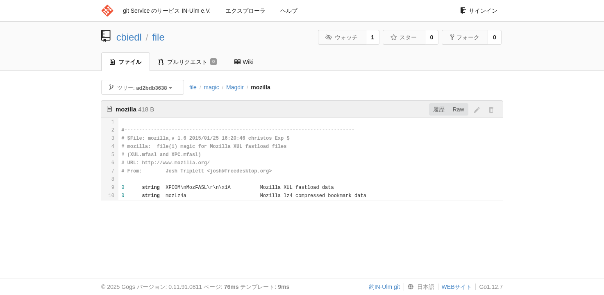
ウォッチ (341, 37)
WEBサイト (457, 287)
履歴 (439, 109)
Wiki (243, 62)
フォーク (464, 37)
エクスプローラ (245, 10)
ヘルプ (288, 10)
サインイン (478, 10)
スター (403, 37)
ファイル (125, 62)
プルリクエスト (188, 62)
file (158, 37)
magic (211, 87)
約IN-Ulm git (384, 287)
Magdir (235, 87)
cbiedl (129, 37)
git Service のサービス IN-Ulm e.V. (167, 10)
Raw (458, 109)
